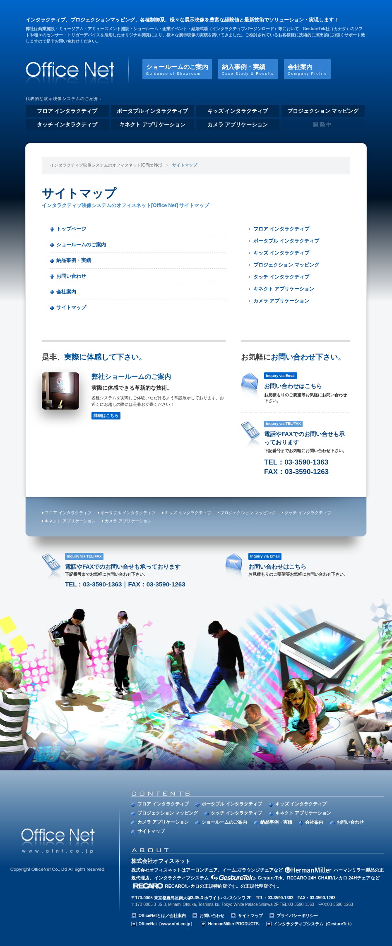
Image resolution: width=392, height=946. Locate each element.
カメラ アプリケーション (237, 125)
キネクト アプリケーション (152, 125)
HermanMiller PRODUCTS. (234, 924)
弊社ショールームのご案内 (134, 395)
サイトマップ (71, 307)
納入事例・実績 (248, 69)
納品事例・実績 (73, 260)
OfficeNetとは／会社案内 (162, 915)
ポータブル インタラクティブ (152, 111)
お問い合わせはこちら (295, 389)
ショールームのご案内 (177, 69)
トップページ (71, 229)
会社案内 (307, 69)
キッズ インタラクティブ (237, 111)
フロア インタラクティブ (67, 111)
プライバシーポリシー (297, 915)
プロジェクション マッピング (323, 111)
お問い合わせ (71, 276)
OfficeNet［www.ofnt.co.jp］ (167, 924)
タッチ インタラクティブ (67, 125)
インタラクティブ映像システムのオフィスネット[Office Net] (70, 69)
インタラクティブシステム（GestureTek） (314, 924)
